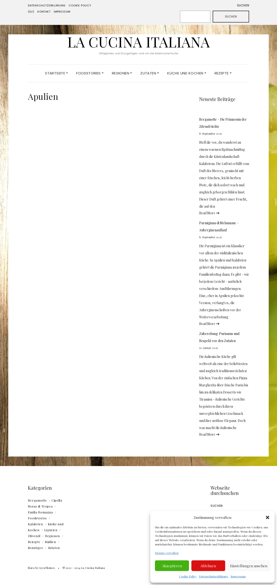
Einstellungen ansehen (248, 565)
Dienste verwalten (167, 553)
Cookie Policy (188, 576)
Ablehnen (208, 565)
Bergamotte (37, 500)
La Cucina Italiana (138, 41)
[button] (267, 517)
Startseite (56, 73)
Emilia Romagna (40, 512)
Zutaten (149, 73)
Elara (31, 568)
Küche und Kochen (186, 73)
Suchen (243, 5)
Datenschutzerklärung (213, 576)
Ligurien (50, 530)
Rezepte (223, 73)
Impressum (238, 576)
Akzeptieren (172, 565)
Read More (209, 213)
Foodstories (90, 73)
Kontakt (44, 12)
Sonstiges (35, 548)
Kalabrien (35, 524)
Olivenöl (34, 536)
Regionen (122, 73)
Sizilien (50, 542)
